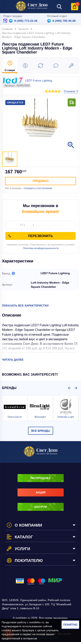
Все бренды (40, 430)
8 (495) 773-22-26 (25, 20)
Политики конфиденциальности (41, 248)
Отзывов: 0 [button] (71, 91)
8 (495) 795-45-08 (64, 20)
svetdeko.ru (36, 622)
